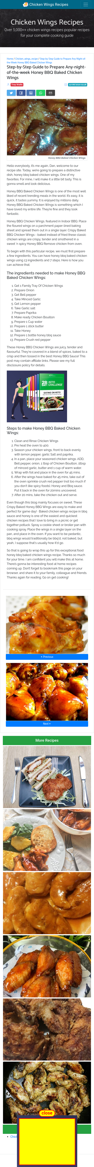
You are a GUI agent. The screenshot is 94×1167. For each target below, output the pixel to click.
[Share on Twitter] (11, 93)
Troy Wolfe (17, 84)
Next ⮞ (47, 723)
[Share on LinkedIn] (30, 93)
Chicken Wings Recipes (45, 4)
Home (10, 59)
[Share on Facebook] (21, 93)
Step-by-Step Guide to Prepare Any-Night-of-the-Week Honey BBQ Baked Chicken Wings (46, 61)
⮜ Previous (47, 656)
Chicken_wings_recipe (26, 59)
